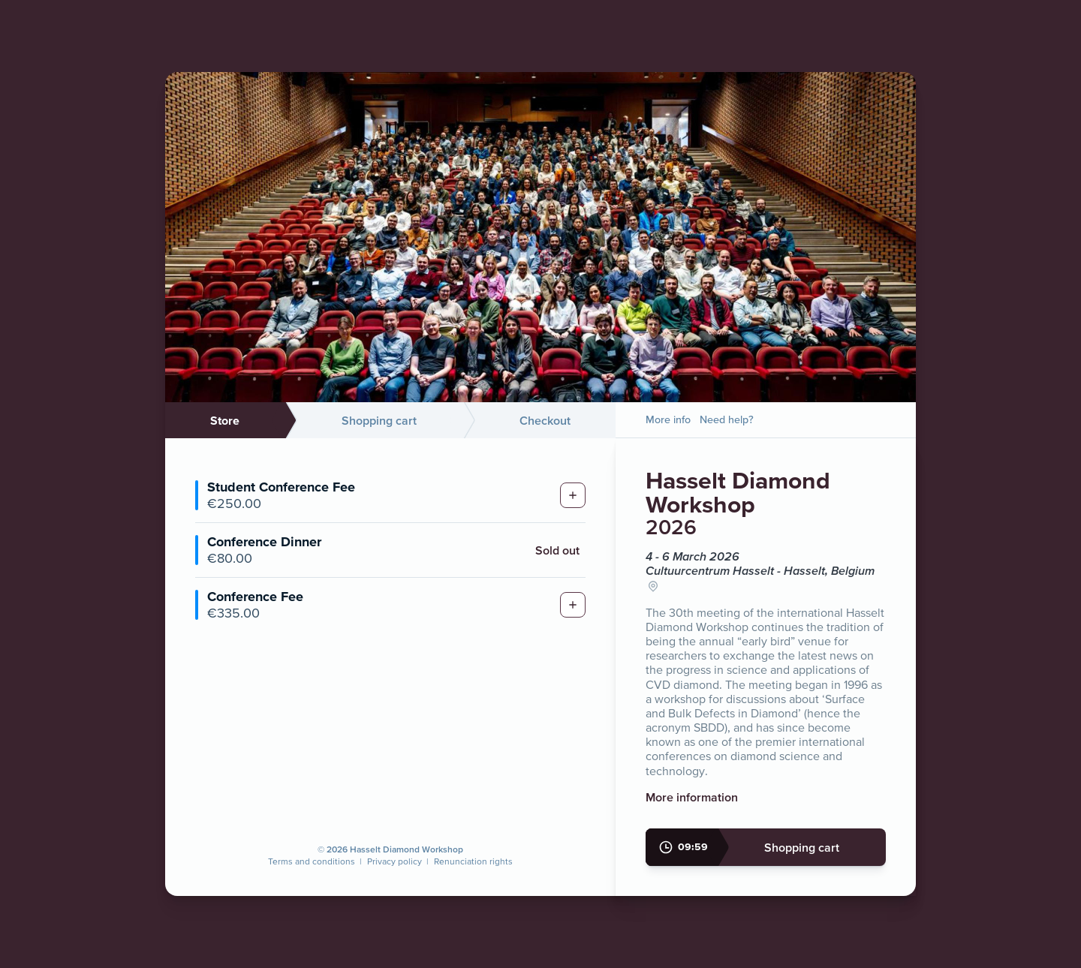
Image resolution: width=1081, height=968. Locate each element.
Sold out (557, 550)
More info (668, 419)
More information (692, 797)
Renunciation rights (473, 861)
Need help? (727, 419)
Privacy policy (394, 861)
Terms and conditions (311, 861)
